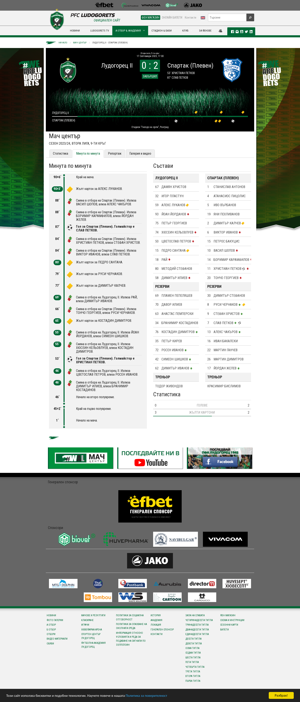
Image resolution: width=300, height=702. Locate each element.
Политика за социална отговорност (130, 617)
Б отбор (51, 629)
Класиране (87, 620)
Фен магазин (227, 615)
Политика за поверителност (146, 696)
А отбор (51, 624)
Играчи (85, 624)
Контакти (190, 17)
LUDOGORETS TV (99, 30)
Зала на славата (195, 615)
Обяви (50, 643)
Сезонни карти (229, 624)
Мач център (79, 43)
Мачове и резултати (93, 615)
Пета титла (192, 662)
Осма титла (192, 648)
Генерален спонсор (162, 629)
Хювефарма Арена (91, 629)
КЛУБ (185, 30)
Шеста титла (192, 657)
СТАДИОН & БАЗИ (161, 30)
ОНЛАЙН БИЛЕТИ (172, 17)
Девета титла (193, 643)
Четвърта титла (194, 666)
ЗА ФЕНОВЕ (205, 30)
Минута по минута (88, 153)
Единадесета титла (197, 634)
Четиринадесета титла (199, 620)
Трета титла (192, 671)
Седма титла (193, 652)
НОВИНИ (75, 30)
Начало (63, 43)
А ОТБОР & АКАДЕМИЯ (128, 30)
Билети (224, 629)
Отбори (51, 634)
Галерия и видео (140, 153)
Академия (156, 620)
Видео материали (57, 638)
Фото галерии (55, 620)
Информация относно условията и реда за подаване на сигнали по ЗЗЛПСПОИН (131, 638)
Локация (156, 624)
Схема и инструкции (232, 620)
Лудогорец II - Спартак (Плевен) (110, 43)
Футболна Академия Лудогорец (93, 644)
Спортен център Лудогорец (90, 636)
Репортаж (114, 153)
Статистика (60, 153)
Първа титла (192, 680)
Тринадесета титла (197, 624)
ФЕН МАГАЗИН (150, 17)
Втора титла (192, 676)
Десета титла (193, 638)
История (156, 615)
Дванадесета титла (197, 629)
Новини (51, 615)
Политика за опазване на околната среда (131, 626)
